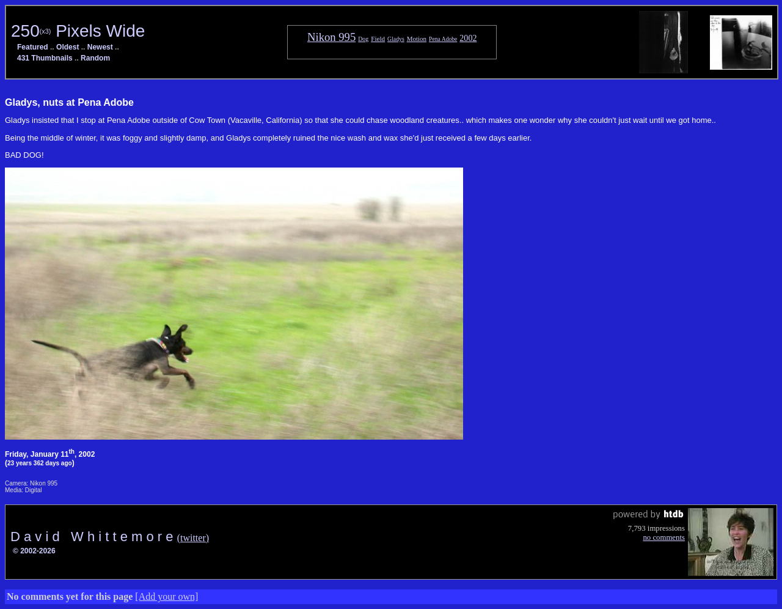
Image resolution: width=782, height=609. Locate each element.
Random (95, 58)
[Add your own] (166, 596)
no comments (664, 537)
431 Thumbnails (45, 58)
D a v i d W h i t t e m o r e (93, 536)
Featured (32, 47)
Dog (363, 38)
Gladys (395, 38)
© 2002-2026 (34, 551)
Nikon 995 (331, 37)
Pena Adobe (443, 38)
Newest (100, 47)
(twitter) (193, 538)
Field (378, 38)
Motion (416, 38)
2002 (468, 38)
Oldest (67, 47)
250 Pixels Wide (78, 30)
